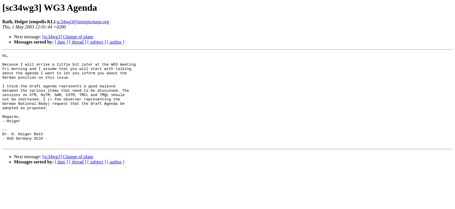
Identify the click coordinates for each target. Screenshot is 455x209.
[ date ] (61, 41)
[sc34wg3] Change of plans (67, 36)
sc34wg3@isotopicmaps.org (83, 21)
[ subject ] (96, 41)
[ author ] (115, 41)
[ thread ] (77, 41)
